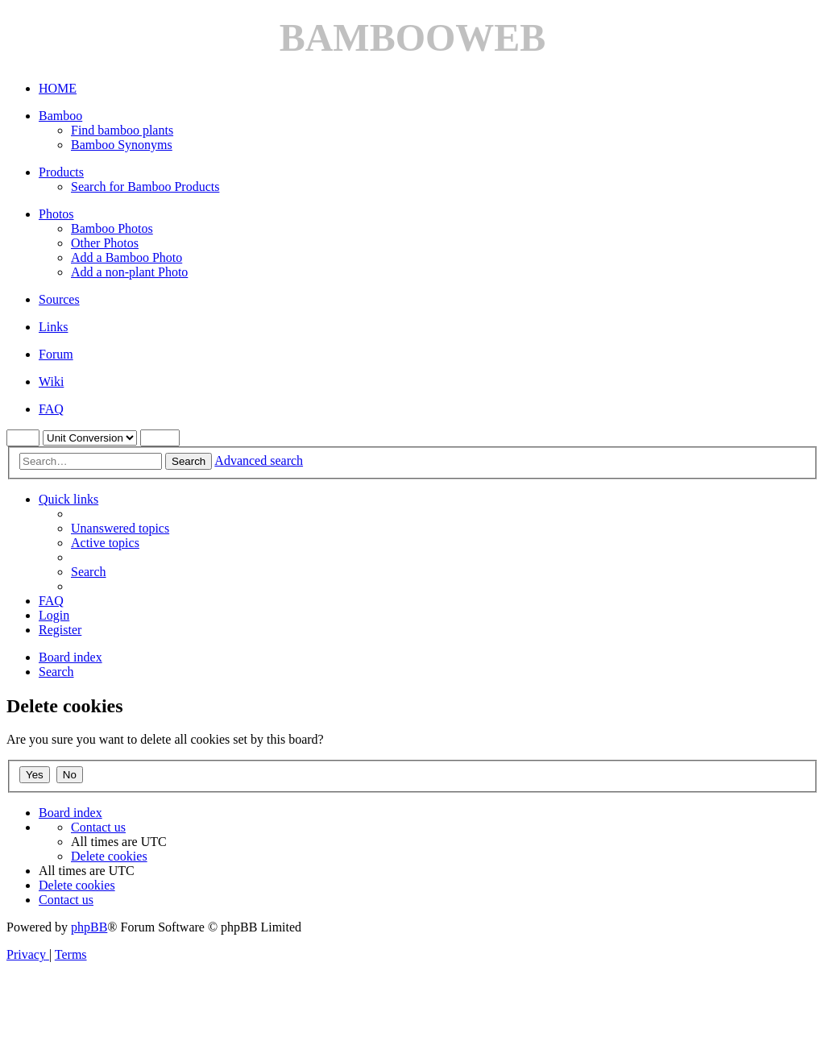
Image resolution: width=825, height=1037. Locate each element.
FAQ (51, 409)
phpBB (89, 927)
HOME (58, 88)
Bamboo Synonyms (121, 144)
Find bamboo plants (122, 130)
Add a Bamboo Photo (126, 257)
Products (61, 172)
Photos (56, 214)
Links (53, 327)
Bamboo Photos (112, 228)
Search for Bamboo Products (145, 186)
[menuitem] (120, 528)
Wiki (51, 381)
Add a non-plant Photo (129, 272)
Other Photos (105, 243)
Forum (56, 354)
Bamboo (60, 115)
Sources (59, 299)
